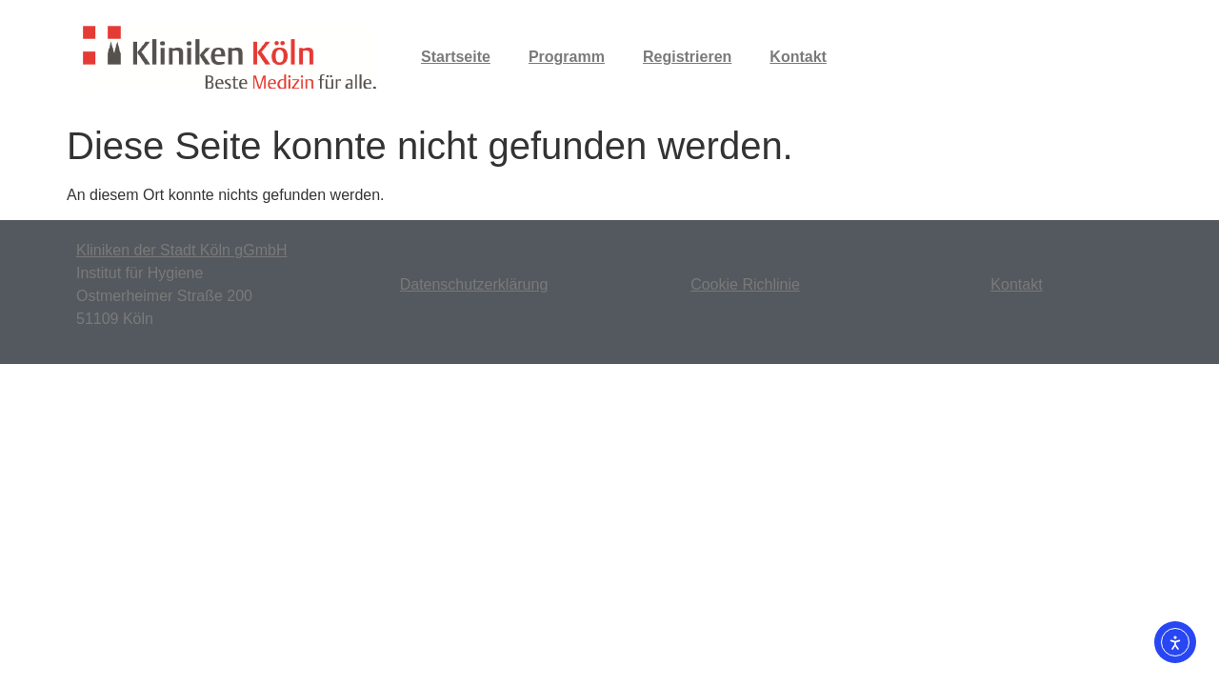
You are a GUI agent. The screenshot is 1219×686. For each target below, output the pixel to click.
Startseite (455, 57)
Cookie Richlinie (745, 284)
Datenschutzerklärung (474, 284)
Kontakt (798, 57)
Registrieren (687, 57)
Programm (567, 57)
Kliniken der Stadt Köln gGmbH (181, 250)
